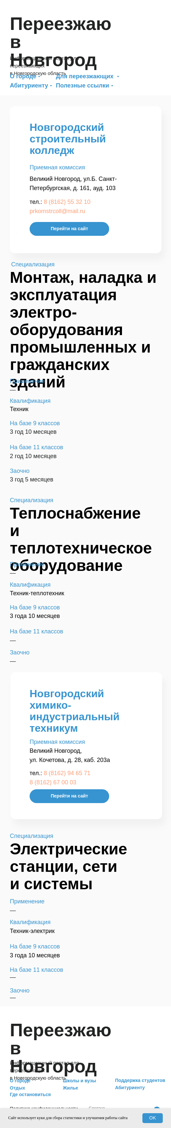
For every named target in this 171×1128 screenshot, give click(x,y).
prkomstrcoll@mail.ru (57, 211)
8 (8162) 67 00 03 (53, 782)
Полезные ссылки (82, 85)
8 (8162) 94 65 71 (67, 773)
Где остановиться (30, 1094)
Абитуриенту (29, 85)
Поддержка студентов (140, 1080)
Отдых (17, 1088)
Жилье (70, 1088)
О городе (23, 76)
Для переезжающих (85, 76)
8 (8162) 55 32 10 (67, 202)
